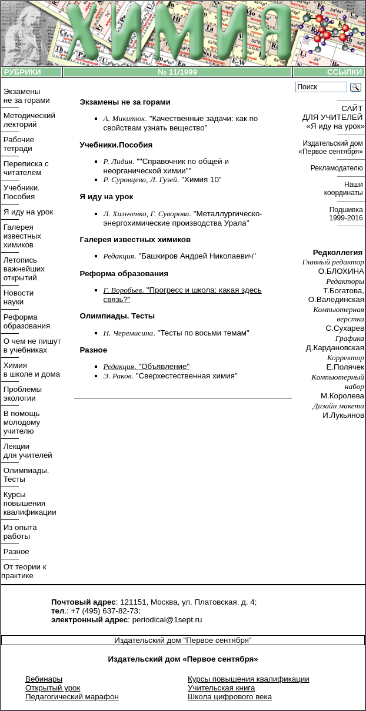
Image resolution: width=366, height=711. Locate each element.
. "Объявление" (147, 366)
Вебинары (43, 679)
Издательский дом (331, 147)
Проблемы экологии (21, 394)
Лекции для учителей (26, 451)
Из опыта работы (19, 532)
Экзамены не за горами (25, 96)
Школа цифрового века (230, 696)
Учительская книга (221, 687)
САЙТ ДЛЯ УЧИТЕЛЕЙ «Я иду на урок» (333, 117)
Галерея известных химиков (21, 236)
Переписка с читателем (25, 168)
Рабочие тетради (17, 144)
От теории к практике (23, 571)
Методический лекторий (28, 120)
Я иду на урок (27, 211)
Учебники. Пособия (20, 192)
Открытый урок (52, 687)
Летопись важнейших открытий (23, 269)
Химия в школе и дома (30, 369)
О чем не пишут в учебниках (31, 345)
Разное (15, 551)
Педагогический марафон (72, 696)
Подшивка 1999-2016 (347, 214)
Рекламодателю (338, 168)
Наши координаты (344, 188)
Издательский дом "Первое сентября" (182, 640)
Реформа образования (25, 321)
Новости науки (17, 297)
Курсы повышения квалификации (28, 503)
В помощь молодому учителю (20, 422)
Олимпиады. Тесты (25, 475)
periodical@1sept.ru (167, 619)
